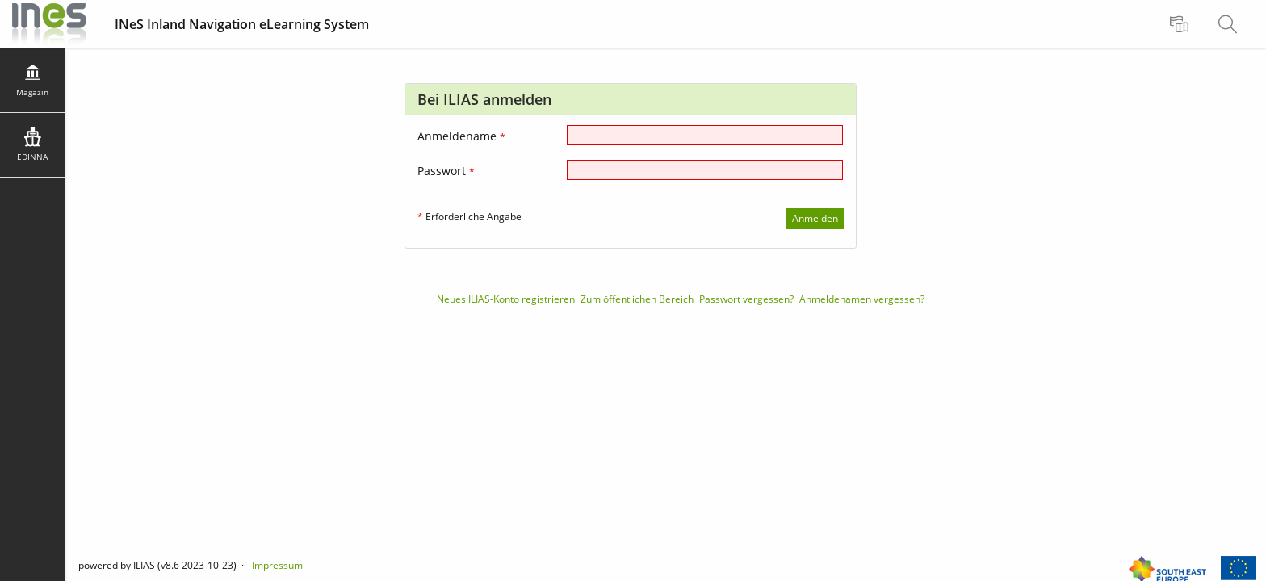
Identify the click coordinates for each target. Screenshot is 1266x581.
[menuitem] (1181, 24)
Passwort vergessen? (746, 299)
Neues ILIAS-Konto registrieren (506, 299)
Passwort (446, 170)
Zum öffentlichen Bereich (637, 299)
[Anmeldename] (705, 135)
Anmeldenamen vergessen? (861, 299)
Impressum (277, 565)
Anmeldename (461, 136)
